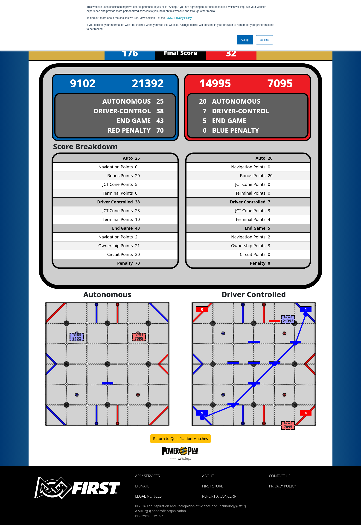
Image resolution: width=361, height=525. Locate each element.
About (208, 475)
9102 (83, 83)
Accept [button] (245, 39)
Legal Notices (148, 496)
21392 (148, 83)
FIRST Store (212, 486)
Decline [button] (264, 39)
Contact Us (279, 475)
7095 (280, 83)
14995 (215, 83)
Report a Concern (219, 496)
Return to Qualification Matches (180, 438)
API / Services (147, 475)
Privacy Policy (179, 18)
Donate (142, 486)
